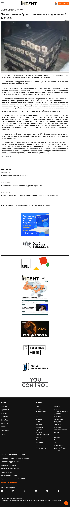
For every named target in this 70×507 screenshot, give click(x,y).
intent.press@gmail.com (10, 462)
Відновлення (58, 419)
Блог (38, 416)
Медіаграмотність (61, 430)
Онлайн (56, 432)
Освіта (38, 437)
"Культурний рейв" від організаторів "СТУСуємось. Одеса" (27, 205)
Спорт (38, 445)
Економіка (57, 424)
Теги (3, 434)
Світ (55, 442)
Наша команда (6, 472)
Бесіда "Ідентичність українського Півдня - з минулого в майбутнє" (30, 195)
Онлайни (4, 420)
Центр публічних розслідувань (60, 449)
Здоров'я (39, 427)
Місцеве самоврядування (42, 433)
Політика (39, 440)
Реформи (39, 442)
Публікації (5, 409)
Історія (38, 409)
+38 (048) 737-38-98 (8, 465)
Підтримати (63, 3)
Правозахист (58, 440)
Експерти (4, 423)
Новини (4, 406)
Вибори (39, 419)
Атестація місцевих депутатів (61, 412)
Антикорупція (41, 411)
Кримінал (57, 427)
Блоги (3, 427)
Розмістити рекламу (9, 482)
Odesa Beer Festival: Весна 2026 (16, 176)
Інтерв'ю (4, 416)
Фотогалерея (41, 448)
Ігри (37, 406)
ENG (55, 4)
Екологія (39, 424)
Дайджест (58, 421)
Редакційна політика (9, 475)
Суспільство (58, 445)
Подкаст (57, 437)
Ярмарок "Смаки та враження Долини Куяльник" (22, 185)
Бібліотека (58, 416)
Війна (38, 421)
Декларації (5, 430)
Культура (39, 430)
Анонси (6, 169)
